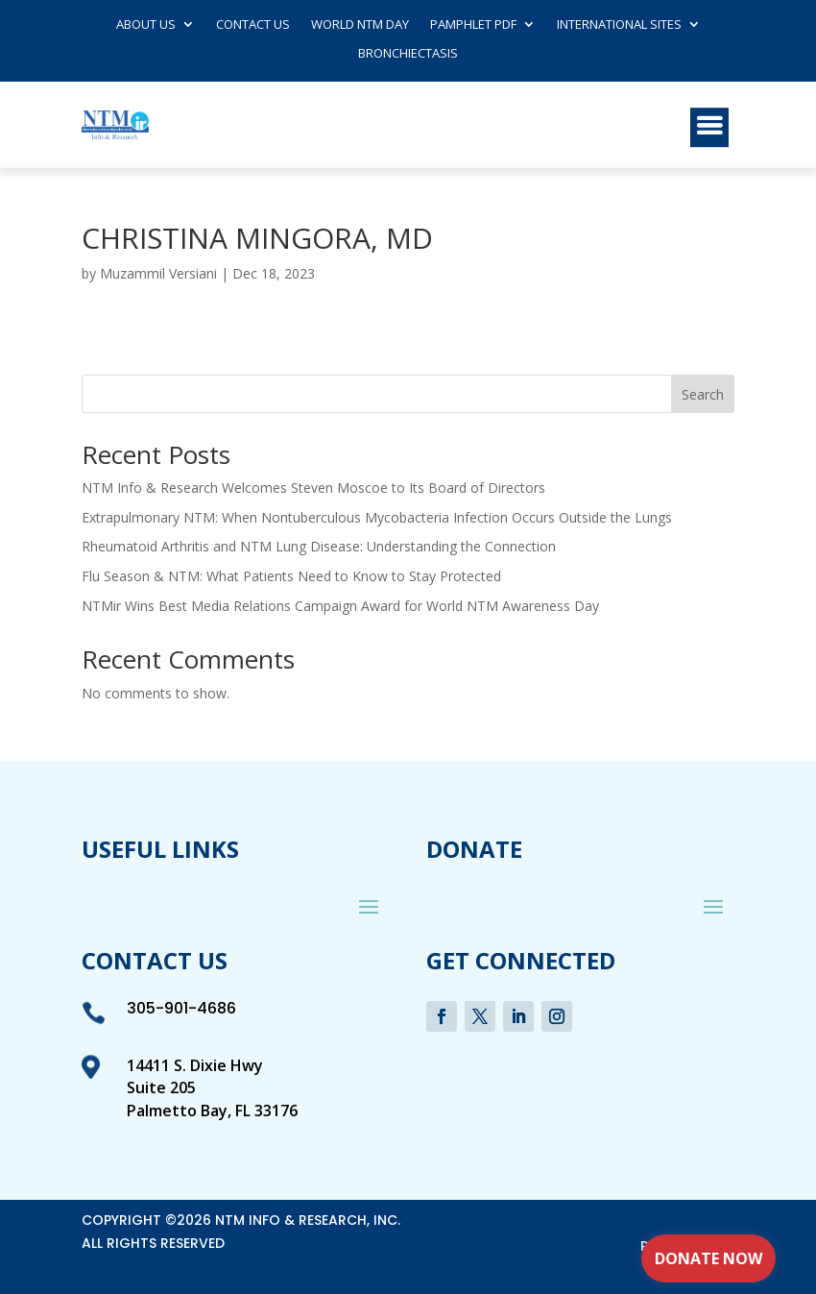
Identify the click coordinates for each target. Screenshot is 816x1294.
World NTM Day (360, 25)
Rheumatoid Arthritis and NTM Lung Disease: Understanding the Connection (319, 546)
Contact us (253, 25)
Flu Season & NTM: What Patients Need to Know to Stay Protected (291, 576)
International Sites (619, 25)
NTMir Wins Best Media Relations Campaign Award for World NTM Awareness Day (340, 606)
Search (703, 394)
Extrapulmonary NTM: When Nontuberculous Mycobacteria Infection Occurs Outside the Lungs (377, 517)
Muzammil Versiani (158, 273)
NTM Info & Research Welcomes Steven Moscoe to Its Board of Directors (313, 487)
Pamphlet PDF (473, 25)
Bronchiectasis (408, 53)
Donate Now (708, 1258)
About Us (146, 25)
